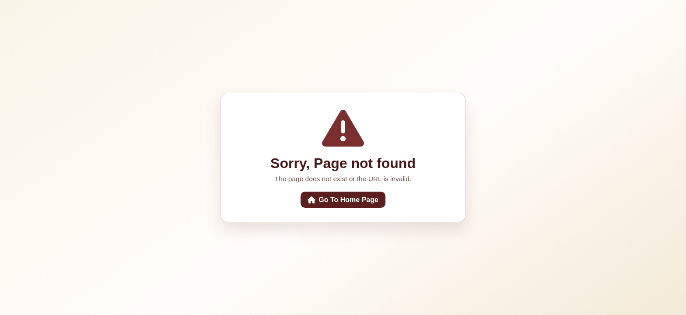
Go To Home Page (343, 199)
